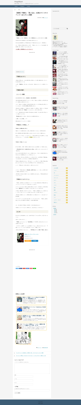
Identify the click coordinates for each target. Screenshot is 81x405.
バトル (61, 170)
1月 (55, 212)
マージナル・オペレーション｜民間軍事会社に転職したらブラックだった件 (62, 121)
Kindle (35, 240)
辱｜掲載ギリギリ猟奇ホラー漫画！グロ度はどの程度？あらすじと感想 (62, 133)
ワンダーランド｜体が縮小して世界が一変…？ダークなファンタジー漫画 (28, 353)
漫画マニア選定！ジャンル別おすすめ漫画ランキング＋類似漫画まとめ (34, 298)
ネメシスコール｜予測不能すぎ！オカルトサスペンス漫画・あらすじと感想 (62, 102)
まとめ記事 (61, 168)
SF (61, 173)
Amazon (27, 240)
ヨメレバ (29, 236)
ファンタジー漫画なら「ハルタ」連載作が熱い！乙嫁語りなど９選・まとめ (34, 325)
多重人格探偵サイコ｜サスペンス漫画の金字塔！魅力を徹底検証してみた (62, 62)
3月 (55, 210)
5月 (55, 209)
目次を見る (22, 71)
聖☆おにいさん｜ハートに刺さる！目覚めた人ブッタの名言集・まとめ (62, 93)
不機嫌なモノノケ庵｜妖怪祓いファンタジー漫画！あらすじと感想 (62, 114)
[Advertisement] (32, 60)
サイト (15, 382)
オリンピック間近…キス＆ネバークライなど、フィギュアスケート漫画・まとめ (30, 356)
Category (22, 6)
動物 (61, 195)
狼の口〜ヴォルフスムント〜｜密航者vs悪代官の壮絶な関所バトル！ (62, 80)
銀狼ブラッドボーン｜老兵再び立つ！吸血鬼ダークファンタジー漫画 (62, 139)
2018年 (54, 208)
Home (16, 6)
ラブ (61, 197)
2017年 (54, 214)
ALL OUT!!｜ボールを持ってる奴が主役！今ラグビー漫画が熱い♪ (62, 88)
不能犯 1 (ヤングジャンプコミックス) (31, 234)
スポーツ (61, 192)
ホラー (61, 180)
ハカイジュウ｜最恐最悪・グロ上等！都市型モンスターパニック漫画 (62, 53)
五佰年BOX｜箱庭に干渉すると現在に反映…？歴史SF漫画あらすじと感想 (62, 127)
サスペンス (46, 17)
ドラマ (61, 185)
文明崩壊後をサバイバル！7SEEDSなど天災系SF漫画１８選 (62, 152)
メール (15, 378)
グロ (61, 182)
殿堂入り (61, 202)
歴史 (61, 187)
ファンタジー (61, 175)
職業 (61, 190)
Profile (28, 6)
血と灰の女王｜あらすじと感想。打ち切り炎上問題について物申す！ (62, 75)
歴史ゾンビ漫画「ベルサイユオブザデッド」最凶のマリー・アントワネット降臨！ (62, 146)
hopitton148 (45, 347)
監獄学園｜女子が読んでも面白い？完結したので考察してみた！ (62, 108)
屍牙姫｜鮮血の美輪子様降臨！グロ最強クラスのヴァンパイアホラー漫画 (62, 71)
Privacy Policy (40, 401)
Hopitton (18, 1)
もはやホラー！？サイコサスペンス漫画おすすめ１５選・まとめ (62, 84)
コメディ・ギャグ (61, 200)
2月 (55, 211)
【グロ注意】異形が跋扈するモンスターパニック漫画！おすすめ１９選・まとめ (62, 58)
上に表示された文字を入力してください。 (22, 388)
